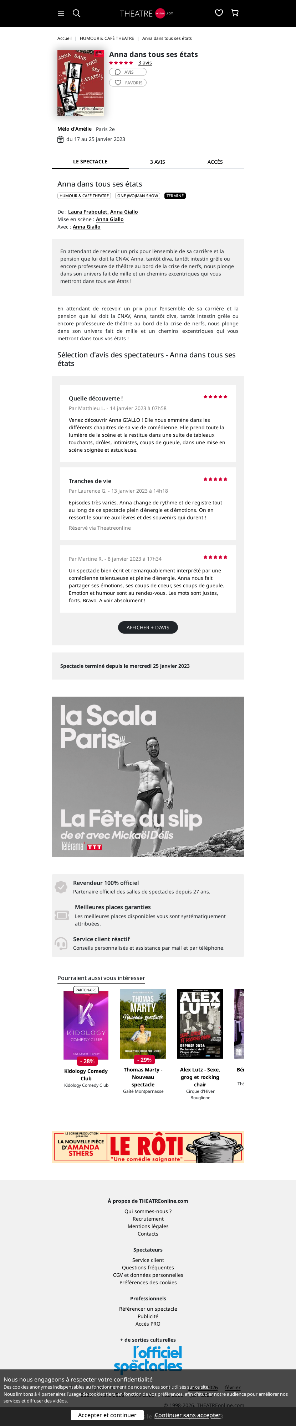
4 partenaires (52, 1394)
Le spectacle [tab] (90, 161)
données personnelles (156, 1275)
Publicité (148, 1316)
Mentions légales (148, 1226)
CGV (118, 1275)
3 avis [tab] (157, 161)
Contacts (148, 1233)
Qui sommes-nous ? (148, 1211)
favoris (129, 83)
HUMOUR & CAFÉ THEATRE (84, 195)
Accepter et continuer (107, 1415)
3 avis (145, 62)
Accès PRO (148, 1323)
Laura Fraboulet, (88, 211)
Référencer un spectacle (148, 1308)
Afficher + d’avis (148, 627)
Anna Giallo (124, 211)
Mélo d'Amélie (74, 128)
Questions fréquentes (148, 1267)
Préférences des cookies (148, 1282)
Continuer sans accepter (188, 1415)
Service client (148, 1260)
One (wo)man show (137, 195)
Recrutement (148, 1218)
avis (124, 72)
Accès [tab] (215, 161)
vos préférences (166, 1394)
